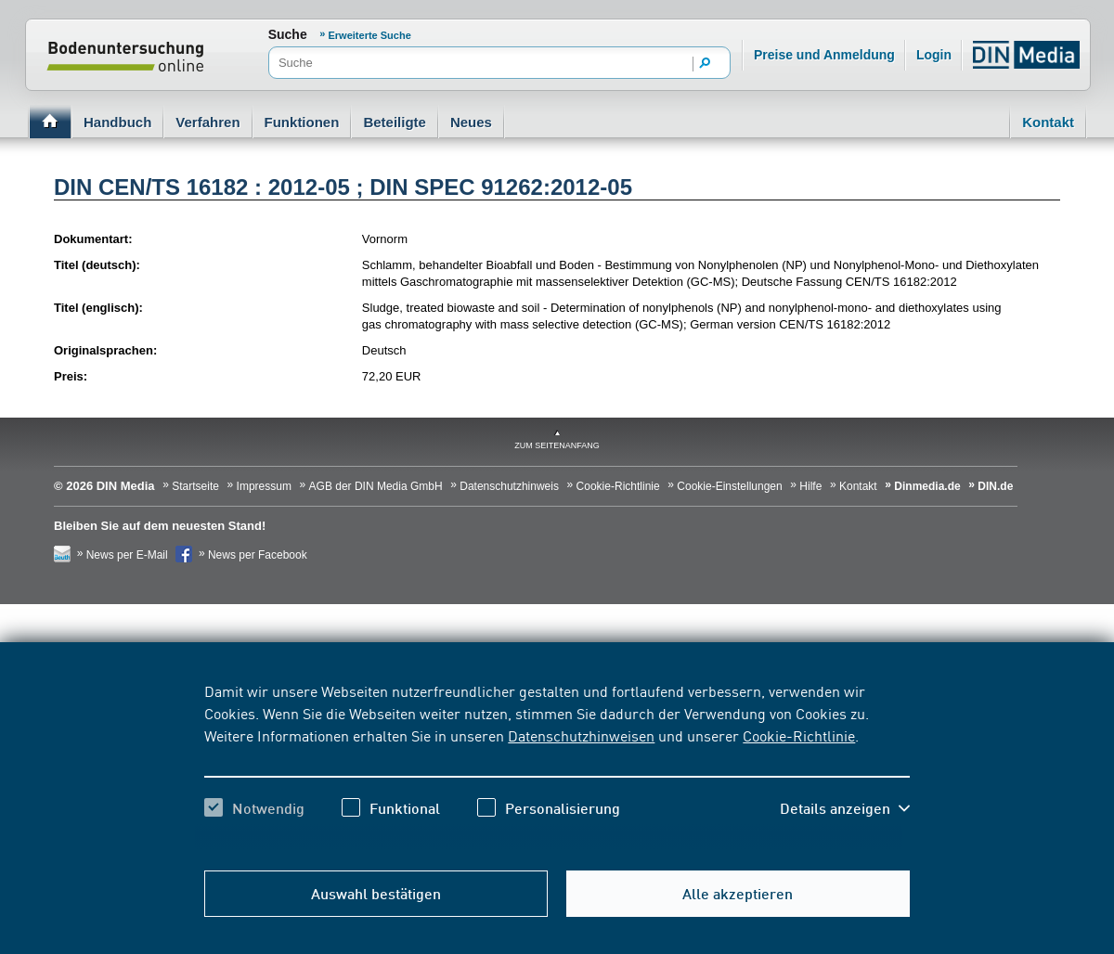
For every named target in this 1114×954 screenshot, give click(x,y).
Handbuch (117, 122)
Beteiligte (394, 122)
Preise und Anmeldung (824, 54)
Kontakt (1048, 122)
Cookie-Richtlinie (799, 735)
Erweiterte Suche (370, 35)
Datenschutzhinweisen (581, 735)
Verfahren (207, 122)
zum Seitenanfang (557, 445)
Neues (471, 122)
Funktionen (302, 122)
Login (934, 54)
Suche (287, 34)
